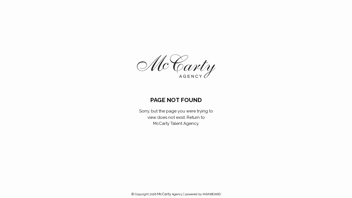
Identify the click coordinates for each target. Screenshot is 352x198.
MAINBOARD (212, 194)
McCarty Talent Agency (175, 123)
